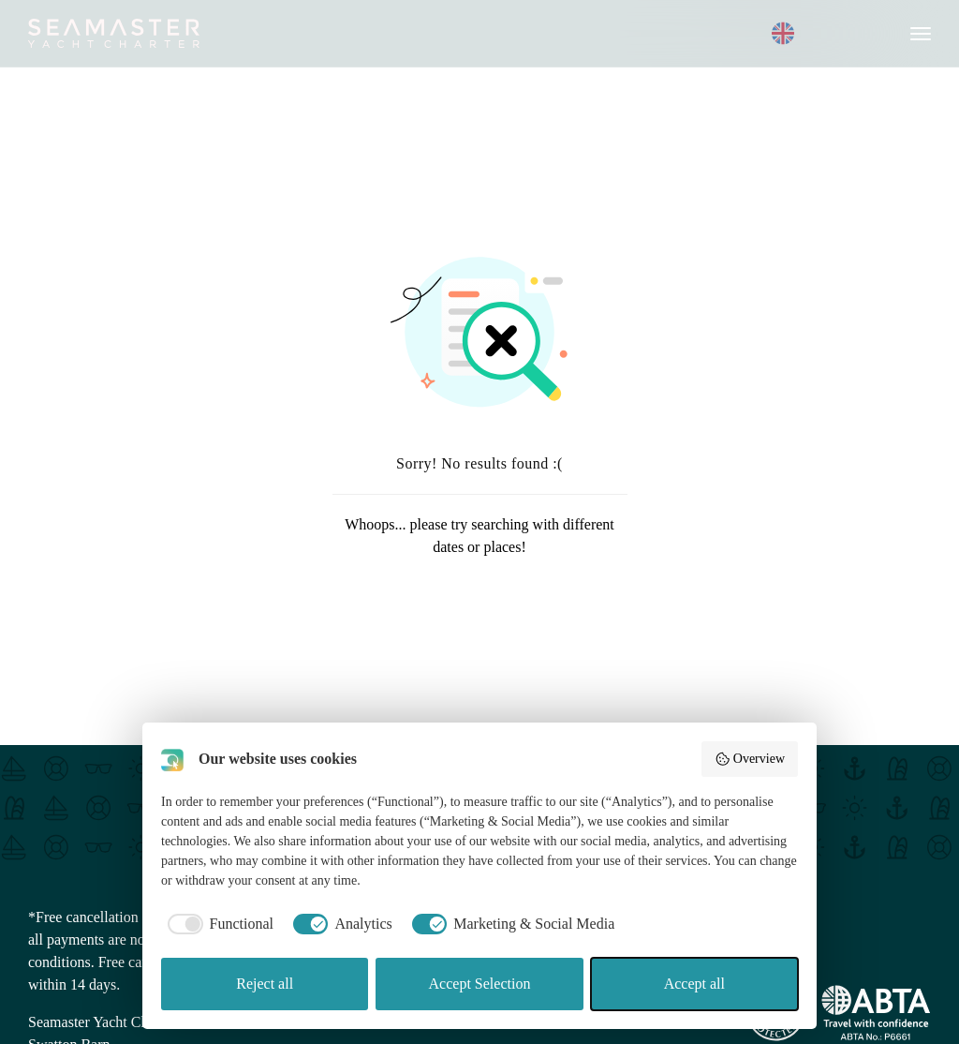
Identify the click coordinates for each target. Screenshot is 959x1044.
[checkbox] (217, 924)
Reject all (264, 984)
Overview (750, 759)
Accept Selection (480, 984)
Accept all (694, 984)
